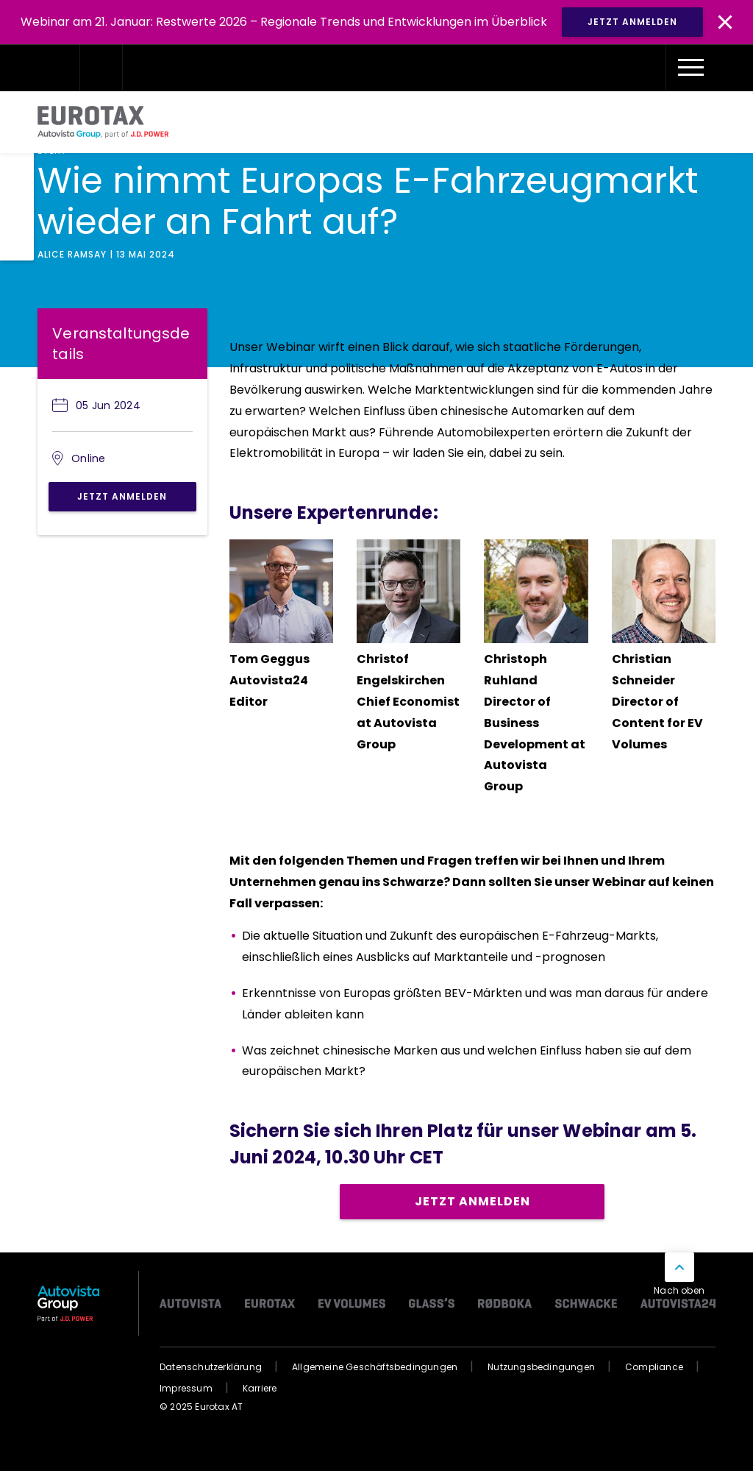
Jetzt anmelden (122, 496)
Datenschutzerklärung (211, 1367)
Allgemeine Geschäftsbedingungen (374, 1367)
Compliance (654, 1367)
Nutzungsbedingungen (541, 1367)
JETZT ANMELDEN (632, 21)
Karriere (260, 1388)
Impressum (186, 1388)
